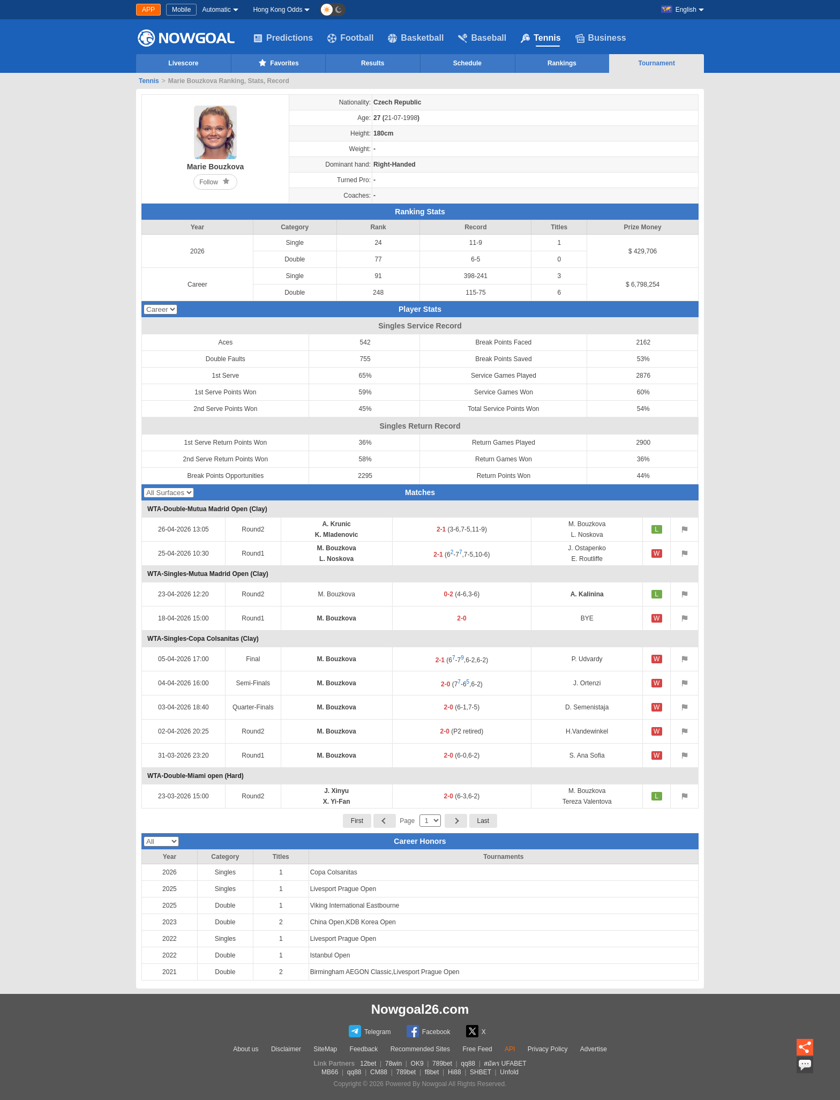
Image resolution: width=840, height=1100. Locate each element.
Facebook (429, 1031)
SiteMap (325, 1049)
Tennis (540, 38)
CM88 (378, 1072)
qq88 (468, 1063)
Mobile (181, 9)
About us (245, 1049)
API (510, 1049)
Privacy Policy (548, 1049)
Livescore (183, 63)
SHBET (480, 1072)
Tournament (656, 63)
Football (350, 38)
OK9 (417, 1063)
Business (600, 38)
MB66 (329, 1072)
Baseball (482, 38)
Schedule (467, 63)
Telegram (370, 1031)
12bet (368, 1063)
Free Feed (477, 1049)
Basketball (416, 38)
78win (393, 1063)
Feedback (364, 1049)
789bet (442, 1063)
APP (148, 9)
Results (372, 63)
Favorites (277, 62)
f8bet (432, 1072)
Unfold (509, 1072)
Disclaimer (286, 1049)
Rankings (562, 63)
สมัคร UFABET (505, 1063)
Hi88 (454, 1072)
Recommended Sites (420, 1049)
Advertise (593, 1049)
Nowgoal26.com (420, 1009)
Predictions (283, 38)
